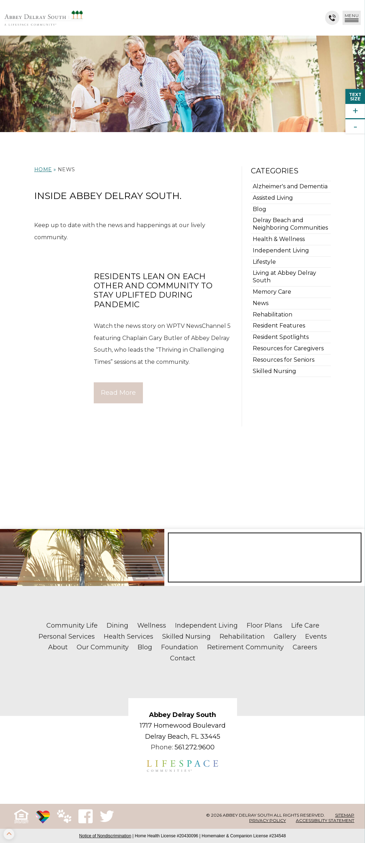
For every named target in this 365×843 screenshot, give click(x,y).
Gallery (285, 636)
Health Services (128, 636)
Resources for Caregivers (288, 348)
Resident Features (279, 325)
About (58, 647)
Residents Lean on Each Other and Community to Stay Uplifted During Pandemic (153, 290)
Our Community (103, 647)
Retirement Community (245, 647)
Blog (259, 209)
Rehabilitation (272, 314)
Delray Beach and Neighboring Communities (290, 224)
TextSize (355, 96)
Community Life (72, 625)
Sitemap (344, 815)
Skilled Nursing (274, 371)
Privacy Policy (267, 820)
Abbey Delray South (182, 715)
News (260, 303)
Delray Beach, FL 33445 (182, 736)
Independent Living (281, 250)
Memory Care (272, 291)
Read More (118, 393)
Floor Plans (264, 625)
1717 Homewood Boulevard (183, 725)
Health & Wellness (279, 239)
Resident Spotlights (281, 337)
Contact (182, 658)
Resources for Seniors (283, 359)
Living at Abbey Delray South (284, 276)
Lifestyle (264, 261)
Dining (117, 625)
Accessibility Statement (325, 820)
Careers (305, 647)
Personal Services (66, 636)
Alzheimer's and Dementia (290, 186)
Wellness (151, 625)
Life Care (305, 625)
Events (316, 636)
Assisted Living (273, 197)
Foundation (179, 647)
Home (43, 169)
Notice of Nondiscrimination (105, 835)
